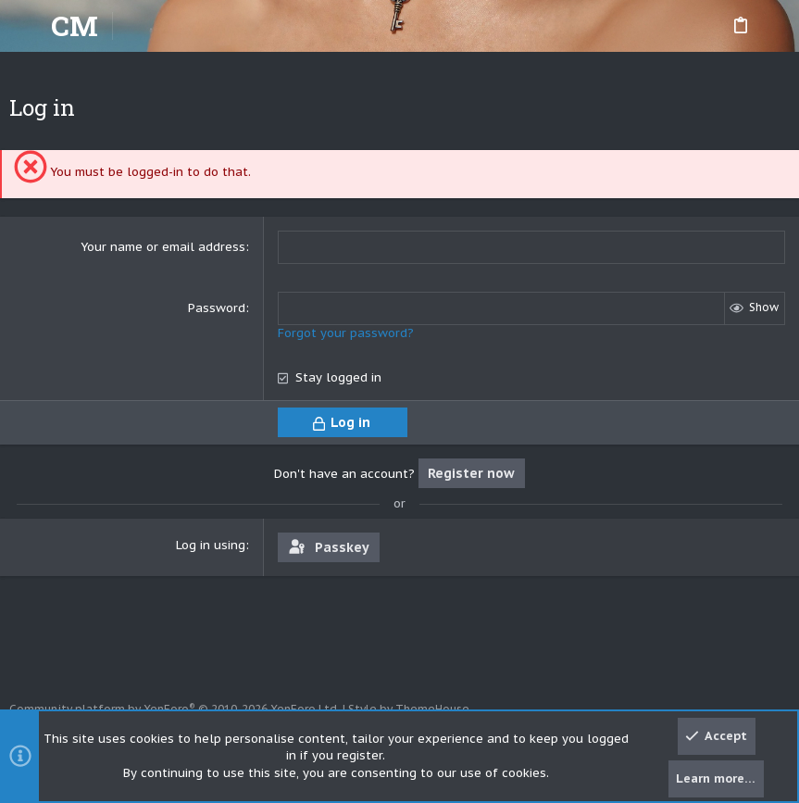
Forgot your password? (346, 333)
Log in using (210, 545)
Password (216, 308)
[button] (27, 26)
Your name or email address (163, 247)
